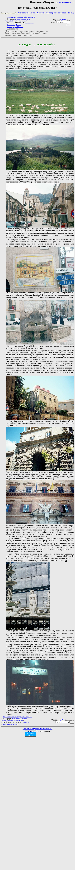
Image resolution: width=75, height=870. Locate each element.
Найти (32, 13)
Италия (18, 25)
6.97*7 (63, 20)
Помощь (70, 13)
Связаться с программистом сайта (37, 729)
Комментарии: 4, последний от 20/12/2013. (21, 17)
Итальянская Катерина (22, 19)
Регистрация (23, 13)
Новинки (62, 13)
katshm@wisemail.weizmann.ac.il (16, 21)
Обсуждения (51, 13)
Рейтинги (40, 13)
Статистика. (29, 23)
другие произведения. (65, 2)
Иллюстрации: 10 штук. (15, 27)
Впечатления (11, 25)
